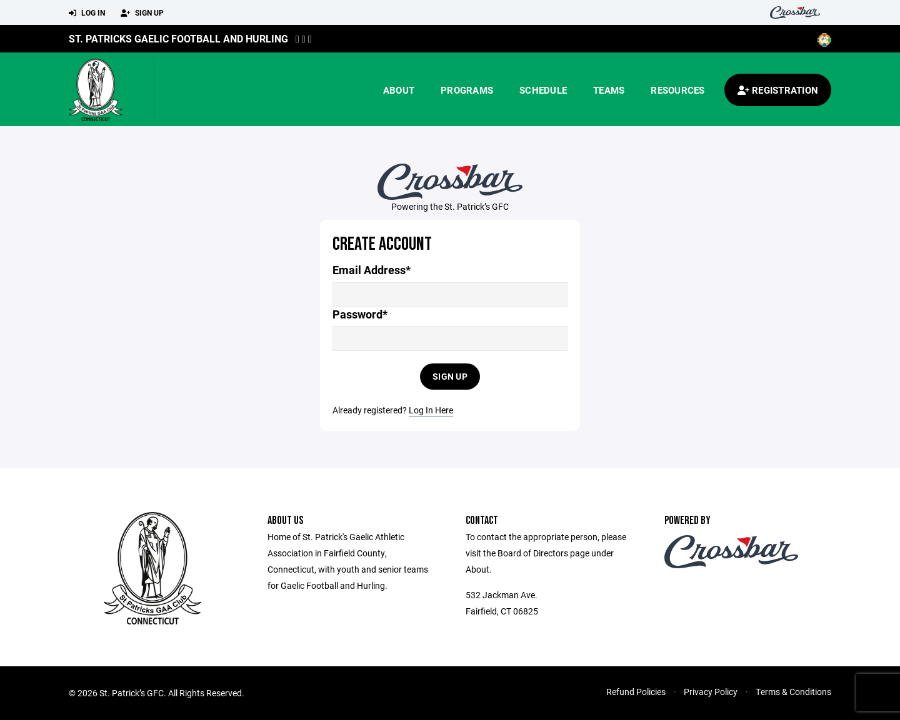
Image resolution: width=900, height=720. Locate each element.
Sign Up (142, 13)
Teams (608, 90)
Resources (677, 90)
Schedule (543, 90)
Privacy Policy (711, 692)
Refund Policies (636, 692)
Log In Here (431, 410)
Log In (87, 13)
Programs (467, 90)
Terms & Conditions (793, 692)
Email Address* (371, 270)
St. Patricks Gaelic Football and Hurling (178, 38)
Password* (360, 314)
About (398, 90)
